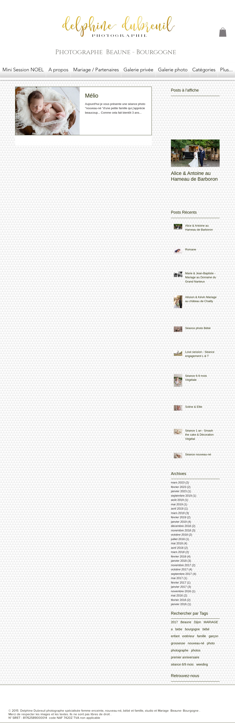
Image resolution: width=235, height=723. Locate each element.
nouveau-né (196, 643)
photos (196, 650)
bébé (206, 629)
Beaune (185, 622)
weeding (202, 664)
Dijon (197, 622)
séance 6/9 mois (182, 664)
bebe (178, 629)
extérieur (188, 636)
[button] (223, 32)
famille (201, 636)
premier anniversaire (185, 657)
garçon (213, 636)
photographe (179, 650)
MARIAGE (211, 622)
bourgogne (192, 629)
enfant (175, 636)
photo (211, 643)
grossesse (178, 643)
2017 (174, 622)
